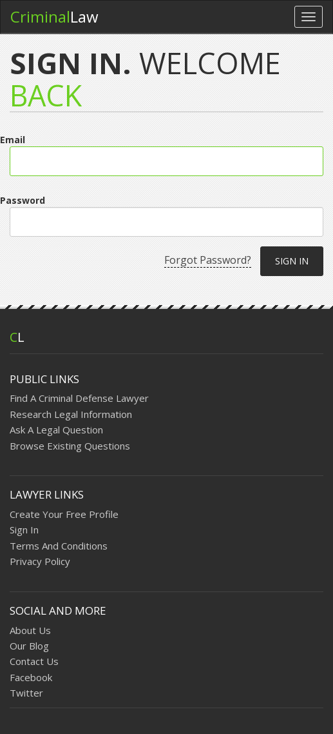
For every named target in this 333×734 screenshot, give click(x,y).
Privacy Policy (40, 561)
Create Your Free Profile (64, 514)
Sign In (24, 529)
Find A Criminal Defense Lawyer (79, 398)
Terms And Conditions (59, 545)
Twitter (26, 692)
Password (22, 200)
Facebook (31, 677)
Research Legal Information (71, 414)
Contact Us (34, 661)
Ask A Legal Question (56, 429)
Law (54, 16)
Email (12, 140)
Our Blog (29, 645)
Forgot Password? (207, 260)
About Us (30, 630)
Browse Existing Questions (70, 445)
